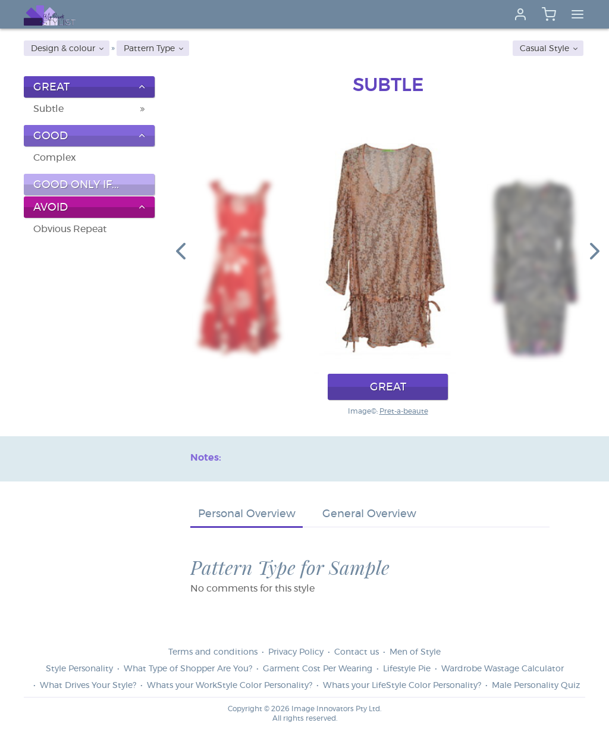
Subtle (48, 109)
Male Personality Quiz (536, 685)
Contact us (356, 652)
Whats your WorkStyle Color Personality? (229, 685)
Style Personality (79, 669)
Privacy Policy (296, 652)
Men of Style (415, 652)
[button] (181, 250)
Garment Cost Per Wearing (317, 669)
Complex (54, 157)
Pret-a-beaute (403, 411)
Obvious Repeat (69, 229)
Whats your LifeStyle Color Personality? (402, 685)
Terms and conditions (213, 652)
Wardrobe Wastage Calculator (502, 669)
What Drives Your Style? (88, 685)
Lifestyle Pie (407, 669)
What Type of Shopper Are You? (188, 669)
